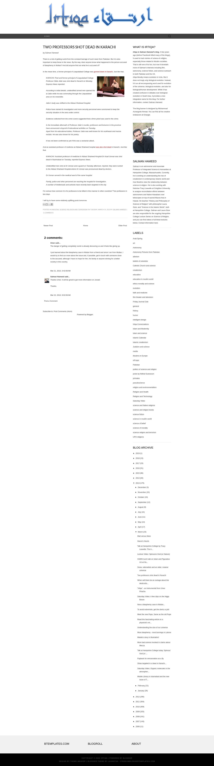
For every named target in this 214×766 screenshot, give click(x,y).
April (139, 527)
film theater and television (143, 297)
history (135, 311)
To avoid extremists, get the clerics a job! (153, 609)
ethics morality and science (143, 284)
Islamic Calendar (139, 338)
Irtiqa (104, 758)
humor (135, 315)
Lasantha (113, 761)
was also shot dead (103, 147)
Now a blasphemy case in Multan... (151, 604)
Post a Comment (50, 301)
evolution (136, 288)
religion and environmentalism (145, 387)
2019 (138, 453)
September (142, 502)
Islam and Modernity (141, 329)
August (140, 507)
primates (136, 378)
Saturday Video (139, 401)
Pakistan (55, 209)
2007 (138, 721)
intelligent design (139, 320)
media (135, 351)
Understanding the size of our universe (152, 627)
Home (47, 36)
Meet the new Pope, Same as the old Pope (154, 614)
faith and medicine (140, 293)
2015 (138, 473)
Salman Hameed (119, 209)
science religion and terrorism (73, 209)
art (134, 243)
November (142, 492)
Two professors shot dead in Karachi (79, 47)
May (139, 522)
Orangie (147, 115)
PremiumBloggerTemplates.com (137, 761)
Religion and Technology (142, 396)
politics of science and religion (145, 369)
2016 (138, 468)
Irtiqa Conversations (141, 324)
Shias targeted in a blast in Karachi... (151, 663)
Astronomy (137, 248)
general (136, 306)
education (137, 275)
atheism (136, 257)
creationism (137, 270)
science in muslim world (142, 419)
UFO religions (138, 437)
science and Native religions (144, 405)
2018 (138, 458)
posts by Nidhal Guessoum (143, 374)
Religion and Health (140, 392)
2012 (138, 697)
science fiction (138, 414)
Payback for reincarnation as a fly (150, 658)
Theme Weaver (78, 761)
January (141, 691)
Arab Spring (137, 239)
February (141, 686)
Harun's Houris (143, 541)
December (142, 487)
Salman (136, 166)
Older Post (122, 226)
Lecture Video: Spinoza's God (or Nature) (153, 554)
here (156, 223)
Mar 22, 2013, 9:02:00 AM (60, 295)
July (139, 512)
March (140, 532)
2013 (138, 483)
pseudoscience (139, 383)
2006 (138, 726)
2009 (138, 712)
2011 (138, 702)
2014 (138, 478)
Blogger (90, 314)
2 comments (48, 212)
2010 (138, 707)
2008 (138, 716)
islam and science (140, 333)
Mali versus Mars (144, 536)
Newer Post (48, 226)
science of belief (139, 423)
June (140, 517)
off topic (136, 360)
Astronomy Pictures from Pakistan (146, 252)
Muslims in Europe (140, 356)
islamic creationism (140, 342)
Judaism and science (141, 347)
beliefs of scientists (140, 261)
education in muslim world (143, 279)
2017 (138, 463)
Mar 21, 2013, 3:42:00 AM (60, 271)
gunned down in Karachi (103, 72)
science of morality (140, 428)
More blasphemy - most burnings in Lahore (154, 632)
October (141, 497)
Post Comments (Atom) (63, 311)
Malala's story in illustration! (148, 637)
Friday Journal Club (140, 302)
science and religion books (143, 410)
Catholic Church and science (144, 266)
